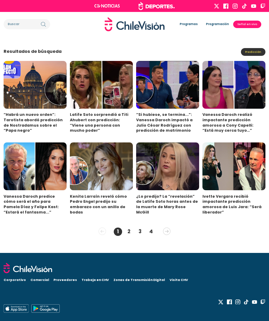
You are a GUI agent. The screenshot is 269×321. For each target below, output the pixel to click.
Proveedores (65, 279)
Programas (189, 24)
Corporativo (15, 279)
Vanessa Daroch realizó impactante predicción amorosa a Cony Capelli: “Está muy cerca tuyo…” (227, 122)
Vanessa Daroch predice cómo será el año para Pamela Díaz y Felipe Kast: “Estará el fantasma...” (31, 204)
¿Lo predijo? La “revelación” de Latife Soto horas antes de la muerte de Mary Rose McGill (167, 204)
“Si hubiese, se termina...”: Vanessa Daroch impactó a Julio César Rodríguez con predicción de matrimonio (164, 122)
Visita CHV (179, 279)
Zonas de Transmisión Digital (139, 279)
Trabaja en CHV (95, 279)
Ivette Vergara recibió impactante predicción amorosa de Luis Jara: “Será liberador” (232, 204)
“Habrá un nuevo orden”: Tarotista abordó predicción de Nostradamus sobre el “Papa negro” (33, 122)
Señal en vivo (247, 24)
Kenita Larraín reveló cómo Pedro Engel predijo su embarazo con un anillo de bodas (98, 204)
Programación (217, 24)
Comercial (39, 279)
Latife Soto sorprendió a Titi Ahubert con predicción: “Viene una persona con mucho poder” (99, 122)
